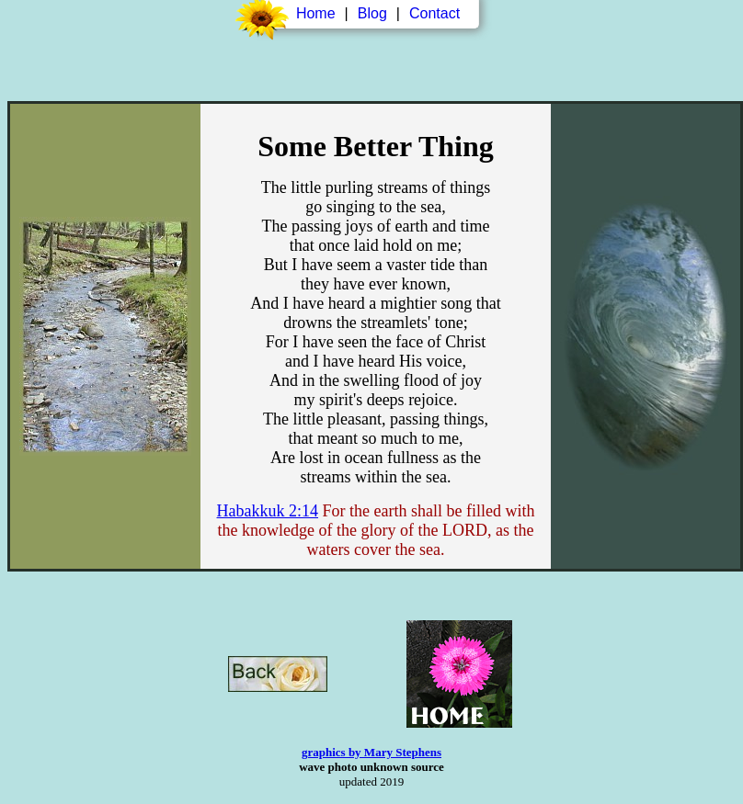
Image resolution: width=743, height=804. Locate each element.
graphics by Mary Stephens (371, 752)
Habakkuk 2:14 (267, 511)
